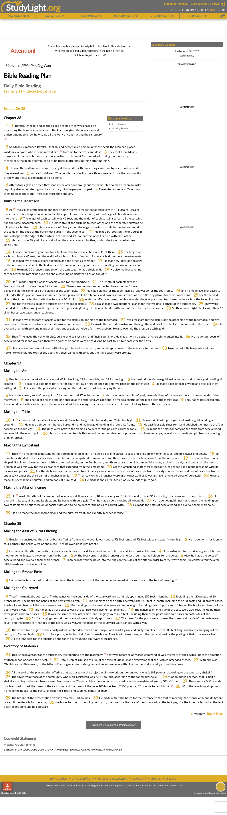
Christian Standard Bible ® (19, 745)
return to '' (208, 714)
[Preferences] (222, 16)
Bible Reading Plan (36, 65)
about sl (155, 778)
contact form (175, 785)
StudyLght (26, 7)
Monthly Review (119, 128)
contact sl (139, 778)
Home (10, 65)
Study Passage (118, 124)
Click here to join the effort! (89, 55)
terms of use (58, 778)
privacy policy (80, 778)
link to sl (171, 778)
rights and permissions (113, 778)
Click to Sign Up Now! (205, 3)
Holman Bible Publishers (66, 749)
